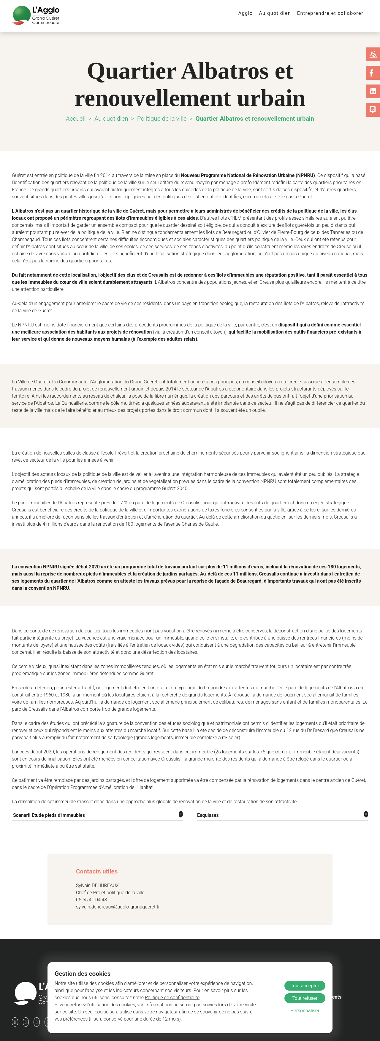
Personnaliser (304, 1010)
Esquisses (206, 800)
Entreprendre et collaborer (332, 13)
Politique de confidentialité (129, 997)
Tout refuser (304, 998)
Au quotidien (280, 13)
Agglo (252, 13)
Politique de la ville (163, 118)
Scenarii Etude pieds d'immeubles (47, 800)
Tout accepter (305, 985)
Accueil (78, 118)
